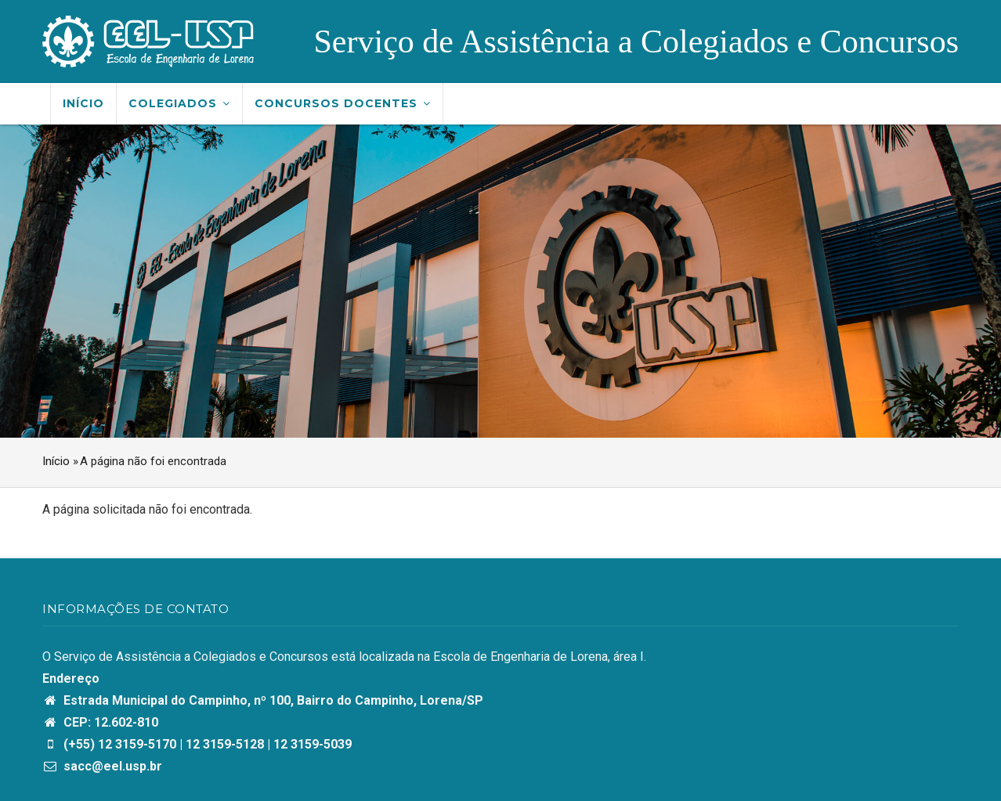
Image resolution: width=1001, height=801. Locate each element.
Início (83, 103)
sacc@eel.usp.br (102, 766)
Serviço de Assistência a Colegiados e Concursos (636, 41)
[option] (500, 281)
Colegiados (179, 103)
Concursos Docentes (343, 103)
